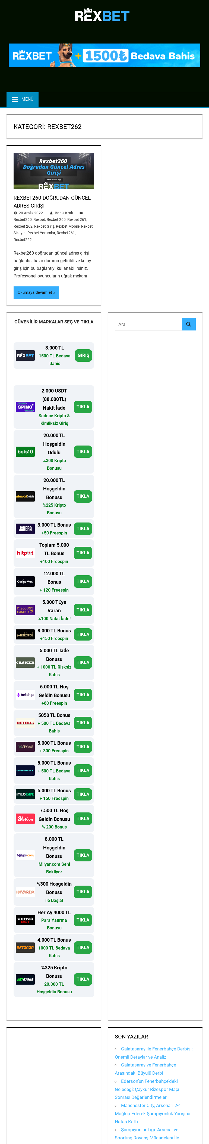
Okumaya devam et (35, 292)
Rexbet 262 (23, 226)
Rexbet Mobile (68, 226)
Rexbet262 (23, 239)
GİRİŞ (83, 354)
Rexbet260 (23, 219)
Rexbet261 (66, 232)
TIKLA (83, 406)
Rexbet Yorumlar (41, 232)
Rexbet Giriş (44, 226)
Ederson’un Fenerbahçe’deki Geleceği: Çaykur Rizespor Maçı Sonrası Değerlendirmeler (147, 1089)
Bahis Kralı (64, 212)
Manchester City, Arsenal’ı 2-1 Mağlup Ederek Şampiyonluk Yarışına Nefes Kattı (152, 1113)
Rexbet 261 (76, 219)
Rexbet (39, 219)
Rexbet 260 (56, 219)
